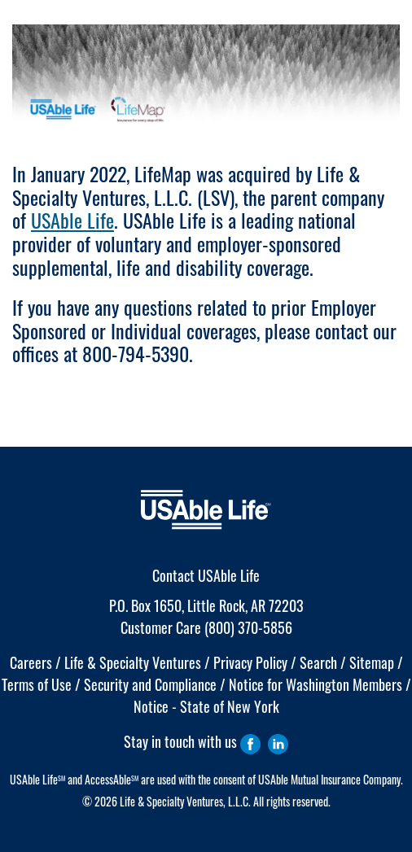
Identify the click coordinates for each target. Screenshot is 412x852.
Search (318, 662)
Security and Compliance (150, 684)
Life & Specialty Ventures (132, 662)
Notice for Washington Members (315, 684)
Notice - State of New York (206, 706)
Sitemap (371, 662)
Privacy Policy (250, 662)
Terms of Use (37, 684)
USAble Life (72, 219)
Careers (31, 662)
